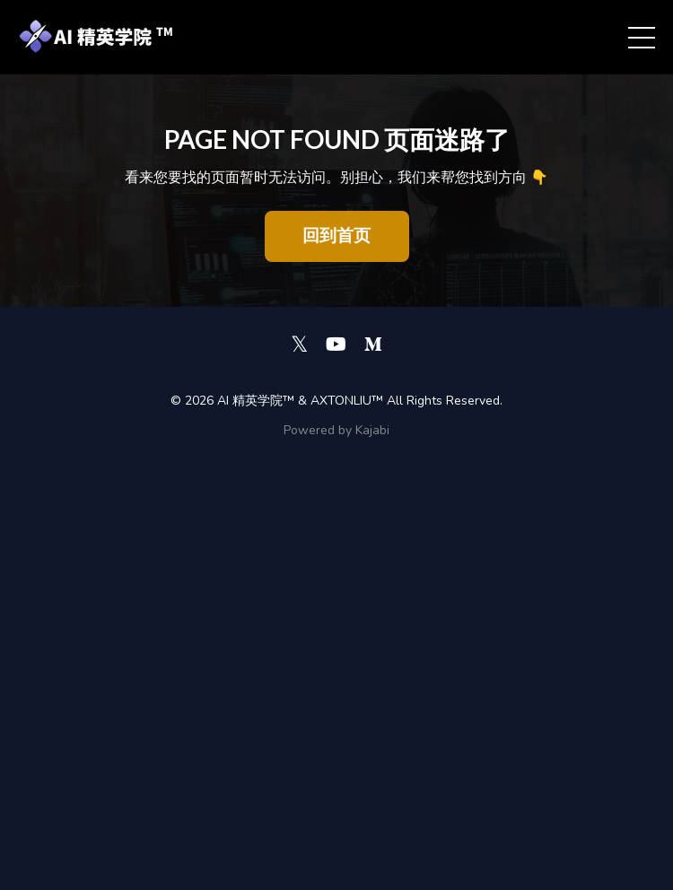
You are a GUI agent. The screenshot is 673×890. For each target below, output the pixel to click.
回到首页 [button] (336, 236)
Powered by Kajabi (336, 430)
